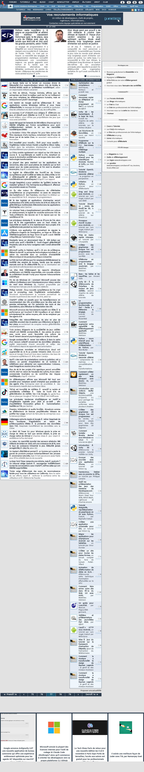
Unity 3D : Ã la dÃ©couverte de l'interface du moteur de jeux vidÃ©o (86, 290)
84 (66, 423)
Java (69, 6)
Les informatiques (116, 102)
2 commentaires (40, 76)
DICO (104, 10)
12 (99, 309)
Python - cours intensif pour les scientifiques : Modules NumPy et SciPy (86, 161)
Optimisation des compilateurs (86, 87)
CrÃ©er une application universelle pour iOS (86, 526)
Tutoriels (25, 2)
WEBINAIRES (38, 10)
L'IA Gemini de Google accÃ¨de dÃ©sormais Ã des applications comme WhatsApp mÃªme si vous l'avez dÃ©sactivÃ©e (34, 106)
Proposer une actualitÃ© (91, 691)
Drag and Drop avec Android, (86, 196)
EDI (87, 6)
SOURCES (79, 10)
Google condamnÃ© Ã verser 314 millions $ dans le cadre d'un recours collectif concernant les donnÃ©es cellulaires (34, 343)
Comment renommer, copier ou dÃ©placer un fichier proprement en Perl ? (86, 102)
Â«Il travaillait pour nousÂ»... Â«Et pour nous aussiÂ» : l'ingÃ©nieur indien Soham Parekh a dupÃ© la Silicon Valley (34, 146)
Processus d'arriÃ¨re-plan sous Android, (86, 226)
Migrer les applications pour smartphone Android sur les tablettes (86, 541)
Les (115, 99)
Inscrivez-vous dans (124, 86)
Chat (51, 2)
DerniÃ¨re (92, 694)
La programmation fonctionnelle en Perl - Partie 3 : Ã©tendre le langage (86, 310)
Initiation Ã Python (86, 185)
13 (66, 392)
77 (51, 694)
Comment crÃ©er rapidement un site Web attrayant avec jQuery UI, (86, 379)
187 (65, 282)
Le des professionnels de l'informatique (124, 108)
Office (115, 6)
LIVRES (48, 10)
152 (65, 95)
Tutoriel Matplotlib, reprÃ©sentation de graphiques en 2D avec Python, (86, 512)
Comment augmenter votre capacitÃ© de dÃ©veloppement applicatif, (86, 329)
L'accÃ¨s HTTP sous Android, (86, 632)
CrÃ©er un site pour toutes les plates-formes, (86, 558)
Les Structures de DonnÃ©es (86, 134)
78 (66, 332)
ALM (53, 6)
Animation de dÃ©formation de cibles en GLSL (86, 576)
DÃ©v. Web (78, 6)
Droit (97, 2)
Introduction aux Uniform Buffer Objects (86, 398)
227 (65, 263)
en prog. (114, 135)
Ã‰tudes (86, 2)
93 (66, 115)
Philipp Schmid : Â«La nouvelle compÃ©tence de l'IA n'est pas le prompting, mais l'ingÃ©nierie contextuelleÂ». (34, 293)
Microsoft (61, 6)
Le (109, 105)
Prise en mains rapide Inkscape (86, 238)
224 (65, 362)
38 (66, 213)
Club (105, 2)
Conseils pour (117, 141)
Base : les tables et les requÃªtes (89, 276)
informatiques (114, 138)
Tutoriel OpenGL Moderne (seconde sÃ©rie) (86, 174)
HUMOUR (112, 10)
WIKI (98, 10)
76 (41, 694)
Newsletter (63, 2)
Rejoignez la (116, 77)
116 (65, 412)
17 (66, 272)
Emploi (75, 2)
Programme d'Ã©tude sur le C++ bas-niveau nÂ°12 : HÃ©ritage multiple (86, 146)
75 (32, 694)
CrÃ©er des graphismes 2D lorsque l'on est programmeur (86, 251)
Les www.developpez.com (119, 160)
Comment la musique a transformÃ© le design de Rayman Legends (86, 663)
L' (110, 114)
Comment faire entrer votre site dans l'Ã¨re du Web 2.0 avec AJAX (86, 593)
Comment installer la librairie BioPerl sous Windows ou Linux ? (86, 436)
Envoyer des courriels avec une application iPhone (86, 463)
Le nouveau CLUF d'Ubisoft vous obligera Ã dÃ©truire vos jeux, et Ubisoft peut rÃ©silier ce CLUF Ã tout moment (34, 116)
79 (69, 694)
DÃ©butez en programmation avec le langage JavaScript (86, 265)
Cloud (42, 6)
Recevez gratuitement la (120, 72)
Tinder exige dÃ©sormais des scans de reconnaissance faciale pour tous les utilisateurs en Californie (34, 474)
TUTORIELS (20, 10)
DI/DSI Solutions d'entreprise (25, 6)
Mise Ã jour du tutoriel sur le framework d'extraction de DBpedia (86, 646)
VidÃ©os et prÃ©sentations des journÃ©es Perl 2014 (86, 620)
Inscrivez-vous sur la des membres (122, 111)
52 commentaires (92, 76)
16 (66, 145)
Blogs (42, 2)
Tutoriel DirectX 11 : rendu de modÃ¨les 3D (86, 211)
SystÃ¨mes (134, 6)
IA (48, 6)
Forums (13, 2)
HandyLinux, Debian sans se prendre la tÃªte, (89, 475)
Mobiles (124, 6)
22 (66, 193)
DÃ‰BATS (89, 10)
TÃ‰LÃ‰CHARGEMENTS (63, 10)
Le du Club (115, 154)
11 (66, 125)
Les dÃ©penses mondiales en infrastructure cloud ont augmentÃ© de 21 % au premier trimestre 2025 (34, 353)
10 (99, 184)
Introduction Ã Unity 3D (86, 450)
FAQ (35, 2)
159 (65, 464)
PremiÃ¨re (10, 694)
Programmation (97, 6)
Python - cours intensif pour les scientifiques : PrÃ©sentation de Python (86, 344)
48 (99, 418)
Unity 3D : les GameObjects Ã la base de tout (86, 120)
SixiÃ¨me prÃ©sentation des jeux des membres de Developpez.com (86, 492)
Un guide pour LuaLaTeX (86, 607)
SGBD (108, 6)
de (117, 157)
